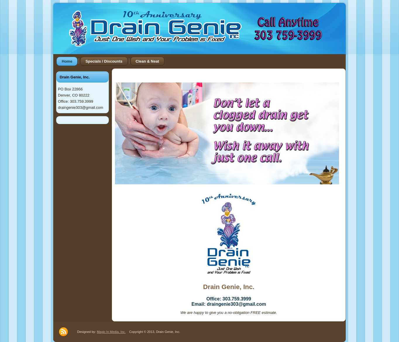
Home (67, 61)
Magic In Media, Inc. (111, 332)
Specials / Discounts (103, 61)
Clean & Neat (147, 61)
